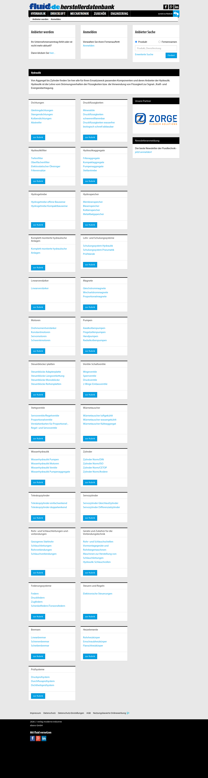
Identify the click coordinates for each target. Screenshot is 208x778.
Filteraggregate (91, 158)
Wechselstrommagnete (95, 292)
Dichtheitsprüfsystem (42, 685)
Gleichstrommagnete (94, 288)
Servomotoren (39, 336)
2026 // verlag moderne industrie (46, 721)
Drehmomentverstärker (43, 328)
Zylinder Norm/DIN (93, 459)
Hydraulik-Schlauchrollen (97, 562)
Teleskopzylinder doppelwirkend (49, 507)
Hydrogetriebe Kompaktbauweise (49, 206)
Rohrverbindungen (41, 549)
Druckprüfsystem (40, 677)
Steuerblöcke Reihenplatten (46, 384)
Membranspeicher (93, 201)
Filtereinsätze (38, 170)
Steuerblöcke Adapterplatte (46, 371)
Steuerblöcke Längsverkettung (47, 375)
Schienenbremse (40, 641)
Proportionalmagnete (95, 296)
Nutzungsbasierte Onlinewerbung (109, 713)
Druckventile (90, 379)
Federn (35, 593)
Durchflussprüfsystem (43, 681)
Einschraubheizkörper (95, 641)
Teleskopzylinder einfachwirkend (49, 503)
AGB (88, 713)
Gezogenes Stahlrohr (42, 541)
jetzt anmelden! (143, 152)
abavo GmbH (36, 725)
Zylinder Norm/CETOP (95, 467)
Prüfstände (89, 253)
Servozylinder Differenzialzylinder (101, 507)
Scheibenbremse (40, 645)
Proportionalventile (41, 419)
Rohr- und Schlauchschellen (98, 541)
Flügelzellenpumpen (94, 332)
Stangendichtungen (42, 114)
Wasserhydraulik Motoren (45, 463)
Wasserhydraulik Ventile (44, 467)
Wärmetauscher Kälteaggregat (99, 423)
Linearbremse (38, 637)
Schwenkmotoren (40, 340)
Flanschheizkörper (93, 645)
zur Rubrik (38, 137)
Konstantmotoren (40, 332)
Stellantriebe (90, 170)
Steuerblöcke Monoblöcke (45, 379)
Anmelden (88, 45)
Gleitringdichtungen (42, 110)
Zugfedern (37, 601)
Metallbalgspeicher (93, 214)
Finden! (171, 55)
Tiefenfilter (37, 158)
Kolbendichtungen (41, 118)
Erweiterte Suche (144, 54)
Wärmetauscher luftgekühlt (98, 415)
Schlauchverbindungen (44, 553)
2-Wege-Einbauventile (95, 384)
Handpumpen (90, 336)
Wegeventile (90, 371)
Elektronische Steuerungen (97, 593)
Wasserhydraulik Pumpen (45, 459)
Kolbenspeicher (91, 210)
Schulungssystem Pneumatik (98, 249)
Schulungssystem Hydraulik (98, 245)
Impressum (35, 713)
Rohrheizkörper (91, 637)
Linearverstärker (40, 288)
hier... (52, 53)
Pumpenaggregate (93, 166)
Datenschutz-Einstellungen (71, 713)
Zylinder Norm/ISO (93, 463)
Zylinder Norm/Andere (95, 471)
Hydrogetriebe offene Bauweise (48, 201)
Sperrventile (89, 375)
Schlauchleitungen (41, 545)
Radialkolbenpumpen (95, 340)
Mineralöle (89, 110)
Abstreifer (36, 122)
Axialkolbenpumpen (94, 328)
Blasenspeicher (91, 206)
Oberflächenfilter (40, 162)
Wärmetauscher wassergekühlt (99, 419)
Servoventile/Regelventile (45, 415)
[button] (138, 119)
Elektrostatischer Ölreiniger (45, 166)
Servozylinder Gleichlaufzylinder (100, 503)
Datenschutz (49, 713)
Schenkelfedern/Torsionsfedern (48, 605)
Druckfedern (38, 597)
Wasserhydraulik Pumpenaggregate (50, 471)
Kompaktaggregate (93, 162)
